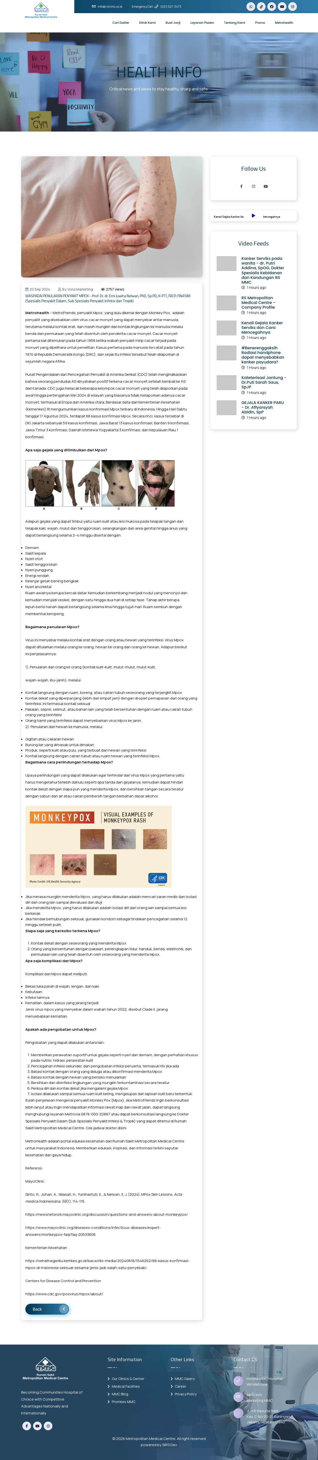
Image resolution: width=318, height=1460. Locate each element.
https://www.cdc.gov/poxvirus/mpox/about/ (64, 1294)
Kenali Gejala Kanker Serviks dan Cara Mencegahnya (262, 327)
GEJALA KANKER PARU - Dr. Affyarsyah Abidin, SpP (262, 407)
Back (50, 1309)
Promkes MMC (121, 1401)
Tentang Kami (234, 23)
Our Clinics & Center (126, 1378)
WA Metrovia (257, 1384)
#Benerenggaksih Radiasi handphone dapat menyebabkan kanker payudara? (262, 355)
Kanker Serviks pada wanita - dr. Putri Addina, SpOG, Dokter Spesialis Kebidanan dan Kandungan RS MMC (262, 270)
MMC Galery (183, 1378)
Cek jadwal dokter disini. (106, 1128)
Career (178, 1386)
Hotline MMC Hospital (264, 1378)
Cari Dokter (121, 23)
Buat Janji (172, 23)
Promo (260, 23)
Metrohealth (284, 23)
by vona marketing (75, 289)
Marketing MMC (260, 1400)
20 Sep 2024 (37, 289)
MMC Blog (118, 1394)
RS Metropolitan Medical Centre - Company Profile (258, 302)
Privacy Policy (184, 1394)
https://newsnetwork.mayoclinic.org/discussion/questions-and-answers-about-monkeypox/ (106, 1214)
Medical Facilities (124, 1386)
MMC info (254, 1394)
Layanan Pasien (202, 23)
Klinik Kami (147, 23)
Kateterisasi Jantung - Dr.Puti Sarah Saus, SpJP (263, 382)
